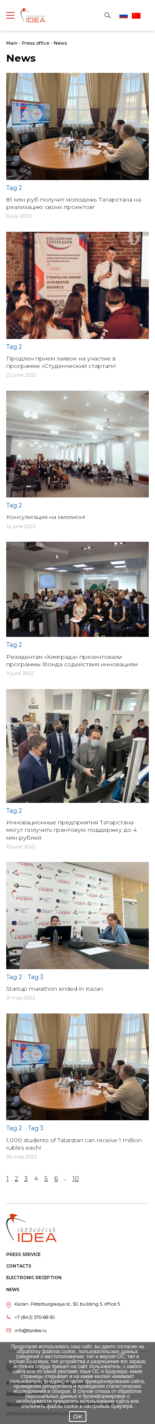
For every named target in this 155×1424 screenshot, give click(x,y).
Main (11, 43)
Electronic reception (34, 1277)
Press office (35, 43)
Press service (23, 1254)
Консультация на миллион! (45, 517)
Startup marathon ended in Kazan (54, 988)
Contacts (18, 1266)
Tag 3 (35, 977)
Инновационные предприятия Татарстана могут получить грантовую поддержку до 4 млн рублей (71, 830)
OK (77, 1416)
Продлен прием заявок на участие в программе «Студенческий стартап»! (61, 362)
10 (75, 1178)
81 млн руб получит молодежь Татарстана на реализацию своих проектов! (73, 203)
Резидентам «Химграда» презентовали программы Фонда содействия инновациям (72, 660)
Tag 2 (14, 188)
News (60, 43)
